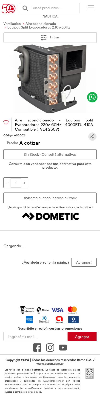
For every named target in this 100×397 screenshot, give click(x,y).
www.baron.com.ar (50, 363)
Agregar (82, 336)
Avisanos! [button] (84, 262)
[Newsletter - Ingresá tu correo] (35, 336)
